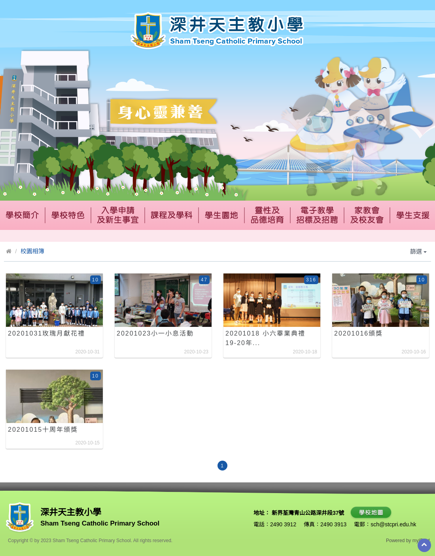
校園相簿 (32, 251)
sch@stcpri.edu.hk (393, 524)
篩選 (418, 251)
